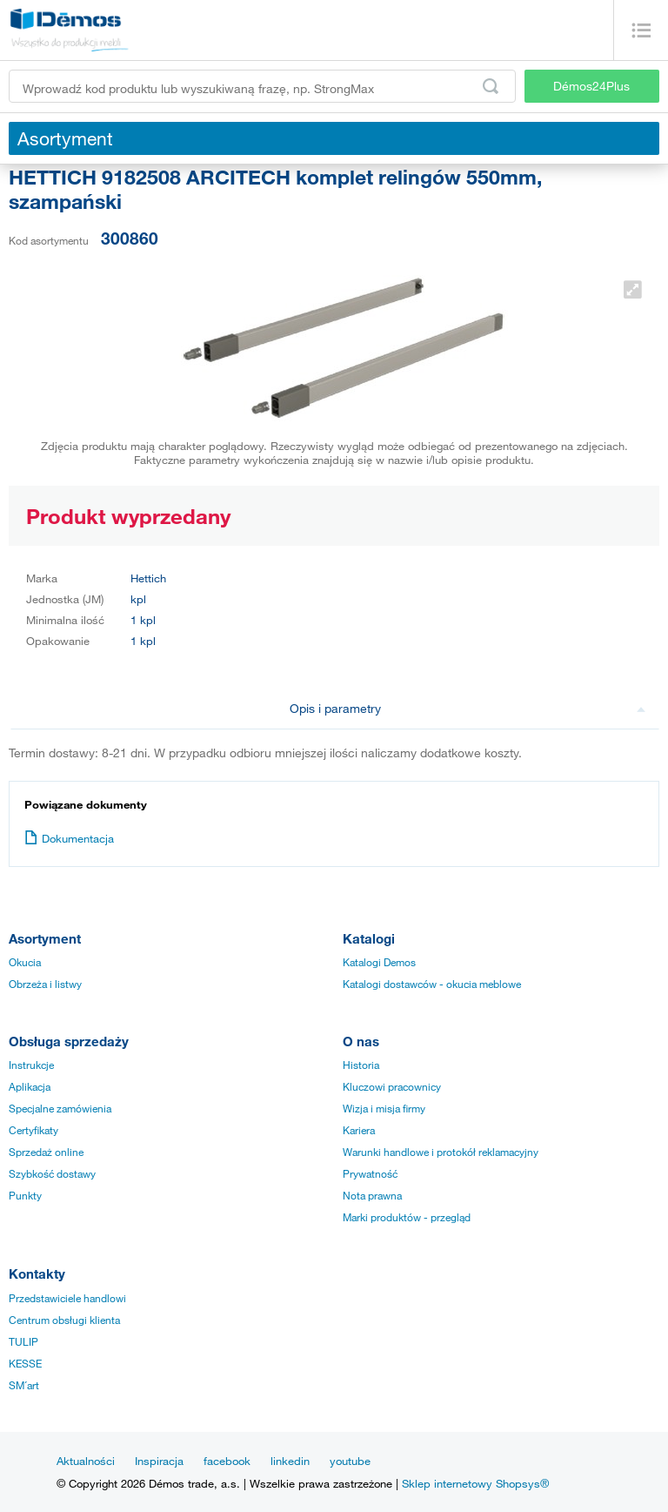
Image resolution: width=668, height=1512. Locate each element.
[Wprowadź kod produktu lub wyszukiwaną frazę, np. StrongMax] (262, 86)
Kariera (359, 1130)
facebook (227, 1461)
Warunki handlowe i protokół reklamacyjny (440, 1152)
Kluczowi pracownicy (392, 1086)
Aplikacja (29, 1086)
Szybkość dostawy (52, 1173)
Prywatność (370, 1173)
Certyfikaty (33, 1130)
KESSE (25, 1363)
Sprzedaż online (46, 1152)
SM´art (24, 1385)
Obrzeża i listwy (45, 984)
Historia (361, 1065)
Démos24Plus (591, 85)
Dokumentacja (69, 838)
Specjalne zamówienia (60, 1108)
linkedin (290, 1461)
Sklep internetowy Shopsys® (475, 1483)
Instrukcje (31, 1065)
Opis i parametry (468, 708)
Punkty (25, 1195)
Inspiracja (159, 1461)
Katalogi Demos (379, 962)
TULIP (23, 1341)
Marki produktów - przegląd (407, 1217)
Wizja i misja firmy (384, 1108)
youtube (350, 1461)
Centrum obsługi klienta (64, 1320)
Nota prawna (372, 1195)
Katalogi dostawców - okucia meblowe (432, 984)
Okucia (25, 962)
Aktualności (86, 1461)
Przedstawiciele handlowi (67, 1298)
